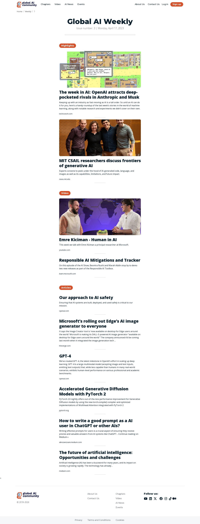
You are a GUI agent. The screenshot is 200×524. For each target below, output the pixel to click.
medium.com (64, 471)
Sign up (177, 4)
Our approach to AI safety (86, 297)
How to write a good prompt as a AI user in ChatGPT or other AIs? (96, 423)
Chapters (45, 4)
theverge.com (65, 346)
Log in (165, 4)
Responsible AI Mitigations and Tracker (99, 260)
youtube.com (64, 250)
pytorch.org (64, 410)
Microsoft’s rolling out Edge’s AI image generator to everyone (99, 323)
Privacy (78, 520)
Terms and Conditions (99, 520)
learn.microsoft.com (67, 273)
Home (19, 11)
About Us (140, 4)
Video (58, 4)
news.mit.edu (64, 179)
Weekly (28, 11)
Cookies (120, 520)
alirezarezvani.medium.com (70, 442)
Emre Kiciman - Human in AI (88, 239)
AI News (69, 4)
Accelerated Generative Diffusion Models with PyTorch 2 (93, 391)
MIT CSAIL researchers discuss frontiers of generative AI (100, 163)
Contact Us (154, 4)
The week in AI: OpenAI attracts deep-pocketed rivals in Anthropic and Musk (99, 94)
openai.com (64, 311)
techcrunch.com (65, 113)
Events (81, 4)
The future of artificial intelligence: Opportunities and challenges (95, 455)
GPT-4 (65, 356)
